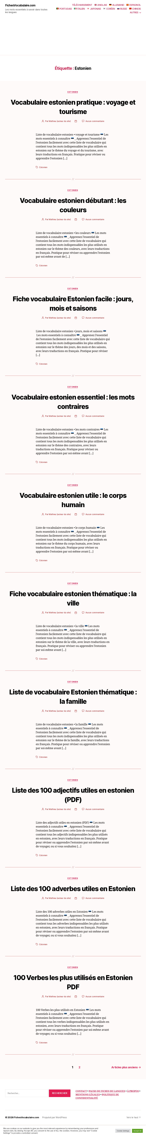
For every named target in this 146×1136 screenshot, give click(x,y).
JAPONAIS (94, 8)
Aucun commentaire (95, 121)
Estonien (73, 92)
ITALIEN (79, 8)
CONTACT (81, 1102)
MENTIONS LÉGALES (88, 1106)
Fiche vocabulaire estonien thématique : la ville (73, 599)
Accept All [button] (137, 1131)
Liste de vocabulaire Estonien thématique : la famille (73, 698)
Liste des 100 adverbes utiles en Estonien (73, 895)
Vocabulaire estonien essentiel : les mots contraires (73, 402)
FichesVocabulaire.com (21, 5)
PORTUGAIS (64, 8)
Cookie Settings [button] (123, 1131)
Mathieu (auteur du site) (59, 121)
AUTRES (134, 12)
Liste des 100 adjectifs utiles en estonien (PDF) (73, 796)
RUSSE (122, 8)
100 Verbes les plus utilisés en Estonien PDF (73, 993)
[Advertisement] (73, 37)
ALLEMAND (116, 5)
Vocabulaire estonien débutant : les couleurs (73, 205)
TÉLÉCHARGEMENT (82, 5)
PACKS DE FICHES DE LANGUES (107, 1102)
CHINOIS (135, 8)
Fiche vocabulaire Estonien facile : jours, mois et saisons (73, 303)
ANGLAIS (100, 5)
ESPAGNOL (133, 5)
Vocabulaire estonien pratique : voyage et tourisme (73, 106)
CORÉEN (109, 8)
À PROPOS (133, 1102)
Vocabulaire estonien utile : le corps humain (73, 501)
